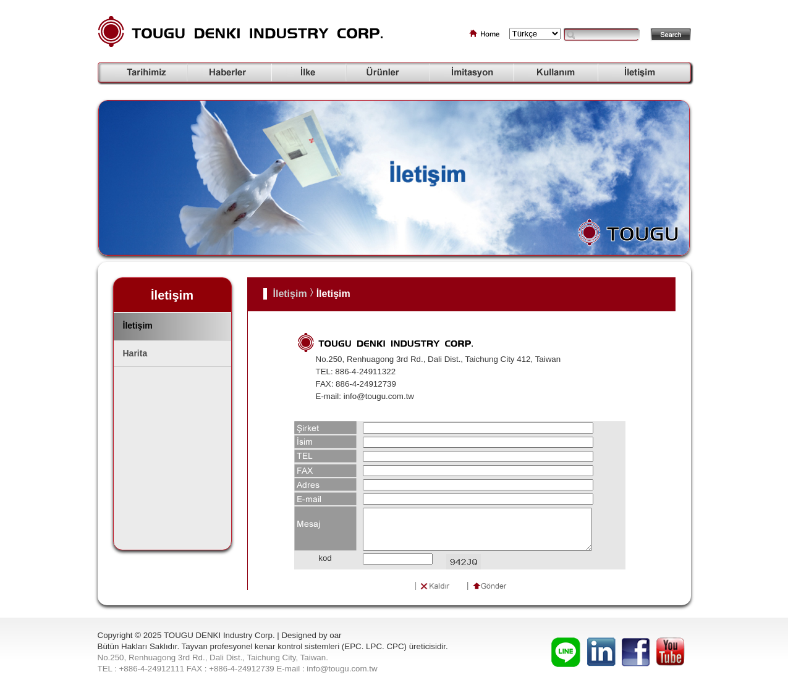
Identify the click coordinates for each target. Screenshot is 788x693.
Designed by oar (311, 635)
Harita (135, 353)
